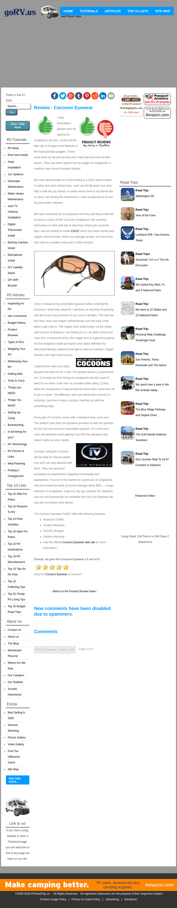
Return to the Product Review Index (74, 591)
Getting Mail (15, 373)
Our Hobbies (15, 682)
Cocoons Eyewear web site (78, 542)
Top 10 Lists (138, 11)
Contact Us (14, 630)
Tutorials (89, 11)
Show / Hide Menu (17, 125)
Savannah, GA (144, 259)
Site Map (162, 11)
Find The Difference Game (14, 757)
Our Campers (16, 675)
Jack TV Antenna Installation (14, 212)
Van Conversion (17, 316)
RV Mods (13, 148)
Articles (113, 11)
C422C (75, 231)
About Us (13, 636)
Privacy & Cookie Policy (85, 899)
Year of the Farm (146, 215)
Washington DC (145, 196)
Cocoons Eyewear (56, 574)
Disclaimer (130, 899)
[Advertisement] (88, 54)
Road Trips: (143, 254)
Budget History (17, 322)
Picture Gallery (17, 737)
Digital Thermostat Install (15, 230)
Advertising (112, 899)
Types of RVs (16, 342)
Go (11, 112)
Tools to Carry (16, 380)
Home (68, 11)
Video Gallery (16, 744)
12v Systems (15, 174)
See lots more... (15, 780)
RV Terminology (17, 444)
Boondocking (15, 425)
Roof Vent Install (18, 155)
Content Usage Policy (53, 899)
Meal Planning (16, 463)
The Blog (13, 643)
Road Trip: (142, 190)
